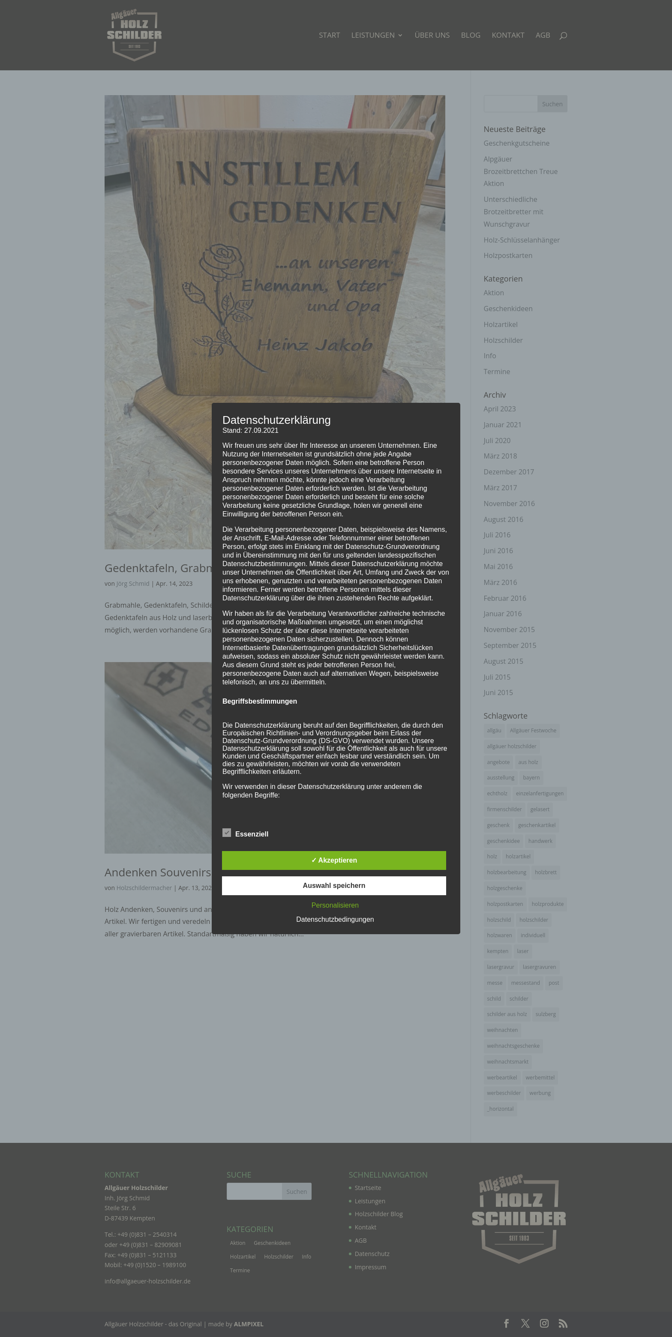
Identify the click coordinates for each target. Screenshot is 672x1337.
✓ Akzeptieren (334, 860)
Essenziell (245, 833)
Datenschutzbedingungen (335, 919)
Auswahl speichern (334, 885)
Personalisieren (335, 905)
